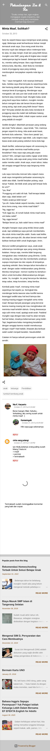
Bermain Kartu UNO (13, 670)
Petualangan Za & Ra (25, 7)
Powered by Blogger (25, 746)
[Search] (46, 5)
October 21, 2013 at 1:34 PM (24, 443)
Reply (15, 435)
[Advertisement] (25, 531)
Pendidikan (26, 388)
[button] (46, 29)
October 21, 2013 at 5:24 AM (24, 407)
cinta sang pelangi (21, 440)
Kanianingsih (26, 420)
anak (5, 388)
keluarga (14, 388)
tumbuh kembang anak (13, 394)
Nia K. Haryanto (19, 404)
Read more (42, 593)
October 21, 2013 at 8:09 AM (32, 423)
